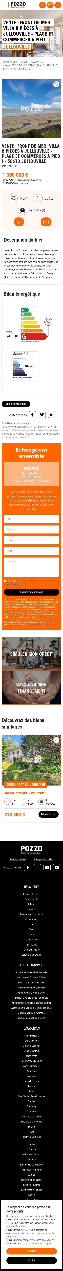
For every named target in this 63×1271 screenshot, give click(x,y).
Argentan (31, 1076)
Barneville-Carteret (31, 1081)
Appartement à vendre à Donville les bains (31, 1007)
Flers (31, 1131)
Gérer (31, 929)
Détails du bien (48, 814)
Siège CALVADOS (31, 1050)
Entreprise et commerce (31, 914)
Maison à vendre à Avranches (32, 1012)
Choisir (31, 1260)
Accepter (31, 1251)
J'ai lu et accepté (33, 583)
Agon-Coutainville (31, 1066)
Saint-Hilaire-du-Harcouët (31, 1164)
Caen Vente (31, 1055)
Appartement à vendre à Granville (31, 972)
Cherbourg (31, 1106)
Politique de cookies (43, 859)
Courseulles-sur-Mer (31, 1116)
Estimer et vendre (31, 894)
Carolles (31, 1101)
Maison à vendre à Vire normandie (31, 997)
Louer (31, 924)
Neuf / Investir (31, 899)
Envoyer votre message (31, 592)
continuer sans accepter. (40, 1243)
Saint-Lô (31, 1174)
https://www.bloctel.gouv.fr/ (38, 624)
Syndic (31, 934)
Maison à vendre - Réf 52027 (25, 793)
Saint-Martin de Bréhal (31, 1179)
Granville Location (31, 1045)
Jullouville (31, 1149)
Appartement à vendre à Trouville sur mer (31, 1002)
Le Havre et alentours (32, 1154)
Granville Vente (32, 1040)
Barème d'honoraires (16, 403)
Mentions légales (18, 859)
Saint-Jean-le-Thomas (31, 1169)
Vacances (31, 909)
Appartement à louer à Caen (31, 992)
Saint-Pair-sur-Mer (31, 1184)
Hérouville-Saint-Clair (31, 1136)
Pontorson (31, 1159)
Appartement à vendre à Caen (31, 977)
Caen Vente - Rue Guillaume (31, 1096)
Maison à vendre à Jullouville (31, 987)
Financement (31, 919)
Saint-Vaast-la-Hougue (31, 1189)
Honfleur (31, 1144)
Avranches (31, 1071)
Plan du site (31, 944)
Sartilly (31, 1194)
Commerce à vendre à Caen (31, 1017)
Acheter (31, 904)
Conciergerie (31, 939)
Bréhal (31, 1091)
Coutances (32, 1111)
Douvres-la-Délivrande (31, 1121)
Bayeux (31, 1086)
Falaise (31, 1126)
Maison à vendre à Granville (31, 982)
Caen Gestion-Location (31, 1060)
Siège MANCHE (31, 1035)
